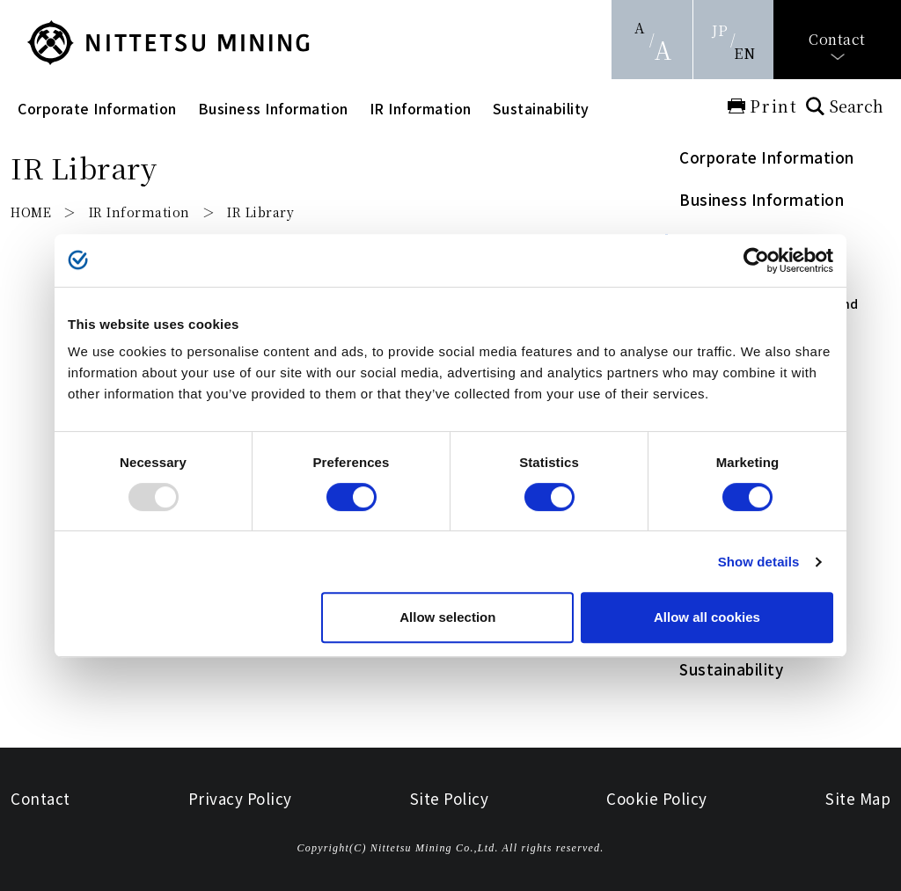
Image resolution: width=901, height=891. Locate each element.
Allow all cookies (707, 617)
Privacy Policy (240, 798)
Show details (759, 561)
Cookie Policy (656, 798)
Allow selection (447, 617)
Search (856, 106)
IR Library (260, 212)
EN (744, 53)
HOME (31, 212)
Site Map (857, 798)
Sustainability (541, 108)
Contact (837, 39)
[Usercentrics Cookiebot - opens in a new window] (756, 260)
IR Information (421, 108)
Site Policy (449, 798)
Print (774, 105)
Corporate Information (97, 108)
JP (720, 30)
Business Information (273, 108)
